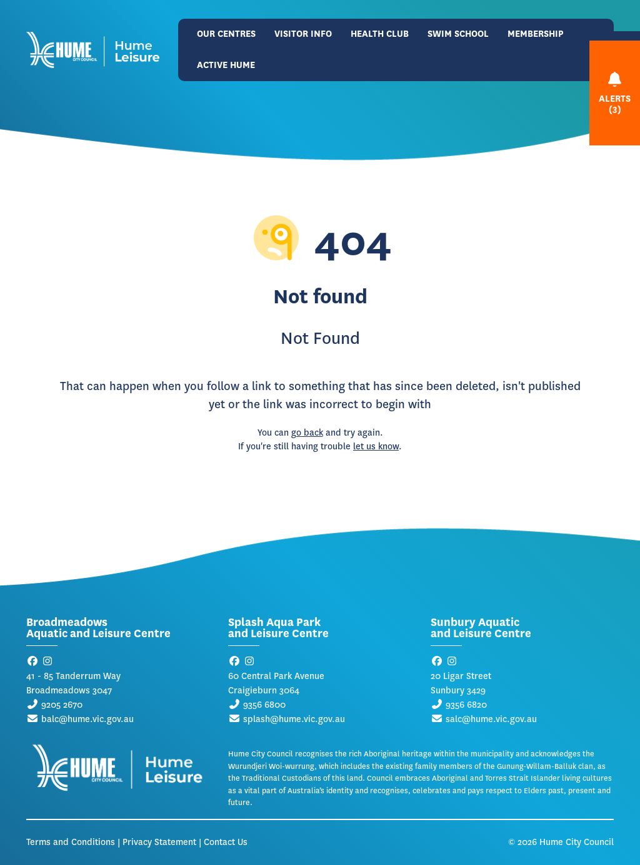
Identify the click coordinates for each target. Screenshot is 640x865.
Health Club (380, 34)
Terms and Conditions (70, 842)
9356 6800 (264, 705)
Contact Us (226, 842)
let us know (376, 446)
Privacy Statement (159, 842)
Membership (536, 34)
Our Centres (226, 34)
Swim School (458, 34)
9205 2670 (61, 705)
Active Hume (226, 65)
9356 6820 (466, 705)
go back (307, 433)
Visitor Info (303, 34)
